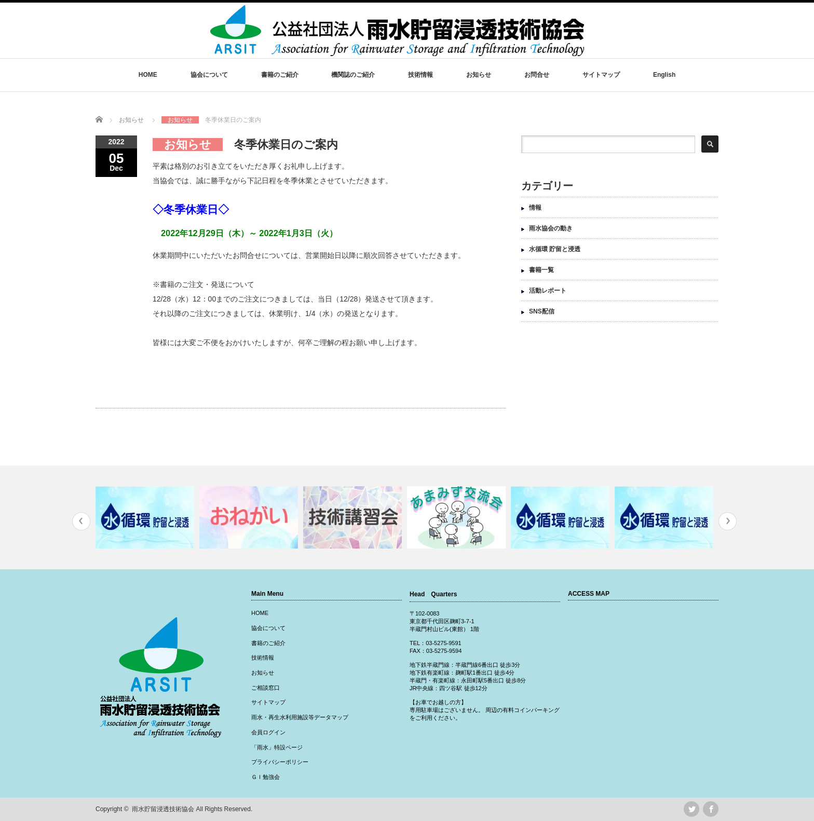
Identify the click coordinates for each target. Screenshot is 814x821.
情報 (535, 207)
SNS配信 (541, 311)
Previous (81, 521)
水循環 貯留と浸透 (554, 249)
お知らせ (478, 74)
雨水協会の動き (551, 228)
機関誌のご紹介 (353, 74)
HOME (148, 74)
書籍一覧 (541, 269)
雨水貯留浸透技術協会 (163, 809)
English (664, 74)
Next (727, 521)
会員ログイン (268, 732)
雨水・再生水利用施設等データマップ (299, 717)
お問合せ (536, 74)
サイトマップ (601, 74)
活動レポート (547, 290)
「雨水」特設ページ (277, 747)
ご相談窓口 (265, 688)
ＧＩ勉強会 (265, 777)
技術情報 (420, 74)
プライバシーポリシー (279, 762)
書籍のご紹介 (280, 74)
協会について (209, 74)
